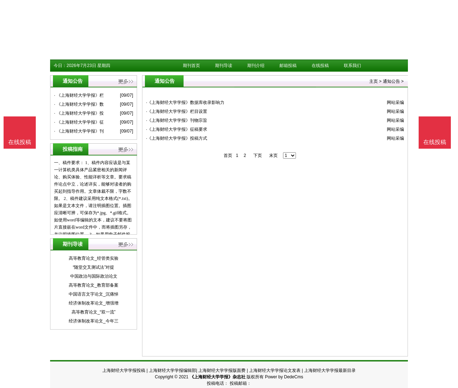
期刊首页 (191, 65)
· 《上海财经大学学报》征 (79, 122)
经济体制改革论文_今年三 (93, 321)
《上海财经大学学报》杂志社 (217, 376)
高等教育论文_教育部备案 (93, 285)
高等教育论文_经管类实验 (93, 258)
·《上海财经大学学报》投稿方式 (176, 138)
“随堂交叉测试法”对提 (93, 267)
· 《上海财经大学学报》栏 (79, 95)
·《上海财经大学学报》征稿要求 (176, 129)
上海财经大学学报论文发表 (275, 370)
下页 (257, 155)
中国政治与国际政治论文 (93, 276)
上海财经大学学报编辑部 (172, 370)
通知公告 (391, 81)
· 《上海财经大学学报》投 (79, 113)
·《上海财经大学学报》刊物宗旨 (176, 120)
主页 (373, 81)
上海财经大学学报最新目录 (330, 370)
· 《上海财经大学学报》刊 (79, 131)
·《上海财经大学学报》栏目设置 (176, 111)
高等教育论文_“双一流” (94, 312)
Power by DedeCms (284, 376)
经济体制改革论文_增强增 (93, 303)
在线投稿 (320, 65)
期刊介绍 (255, 65)
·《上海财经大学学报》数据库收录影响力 (185, 102)
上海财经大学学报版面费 (221, 370)
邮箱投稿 (288, 65)
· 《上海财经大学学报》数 (79, 104)
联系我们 (352, 65)
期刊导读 (223, 65)
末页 (273, 155)
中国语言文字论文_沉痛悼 (93, 294)
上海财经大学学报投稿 (123, 370)
